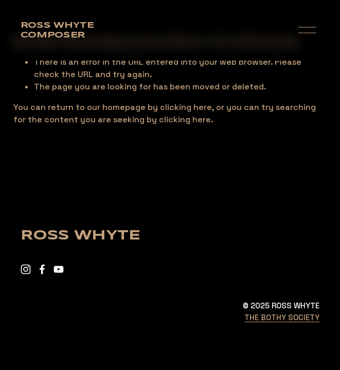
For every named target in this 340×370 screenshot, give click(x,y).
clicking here (186, 107)
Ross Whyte (57, 25)
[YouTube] (58, 269)
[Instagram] (26, 269)
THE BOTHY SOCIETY (281, 317)
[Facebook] (42, 269)
